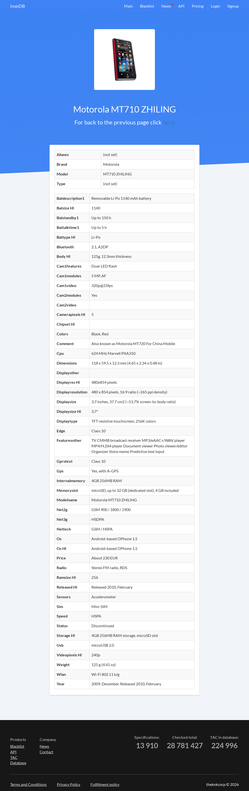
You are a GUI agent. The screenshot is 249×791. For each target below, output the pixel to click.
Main (128, 6)
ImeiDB (17, 6)
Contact (46, 751)
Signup (233, 6)
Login (215, 6)
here (169, 122)
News (166, 6)
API (181, 6)
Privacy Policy (68, 784)
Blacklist (147, 6)
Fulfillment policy (104, 784)
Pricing (198, 6)
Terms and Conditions (28, 784)
